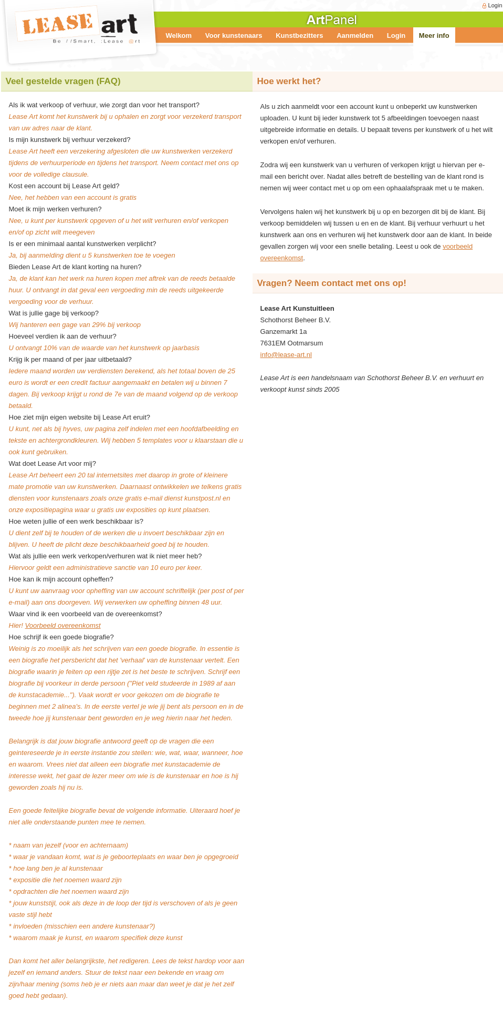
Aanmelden (355, 35)
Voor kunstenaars (234, 35)
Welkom (179, 35)
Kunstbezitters (299, 35)
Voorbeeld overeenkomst (63, 625)
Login (495, 5)
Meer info (434, 35)
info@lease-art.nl (286, 355)
